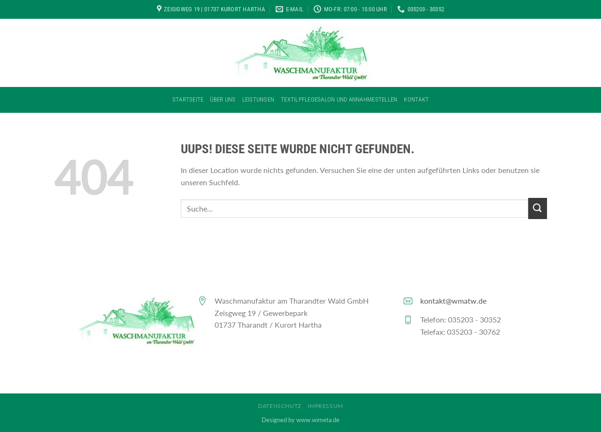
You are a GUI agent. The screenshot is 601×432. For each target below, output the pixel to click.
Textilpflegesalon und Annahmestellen (339, 99)
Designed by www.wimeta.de (300, 420)
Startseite (188, 99)
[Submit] (537, 208)
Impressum (325, 405)
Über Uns (222, 99)
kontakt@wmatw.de (453, 300)
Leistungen (258, 99)
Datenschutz (279, 405)
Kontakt (416, 99)
